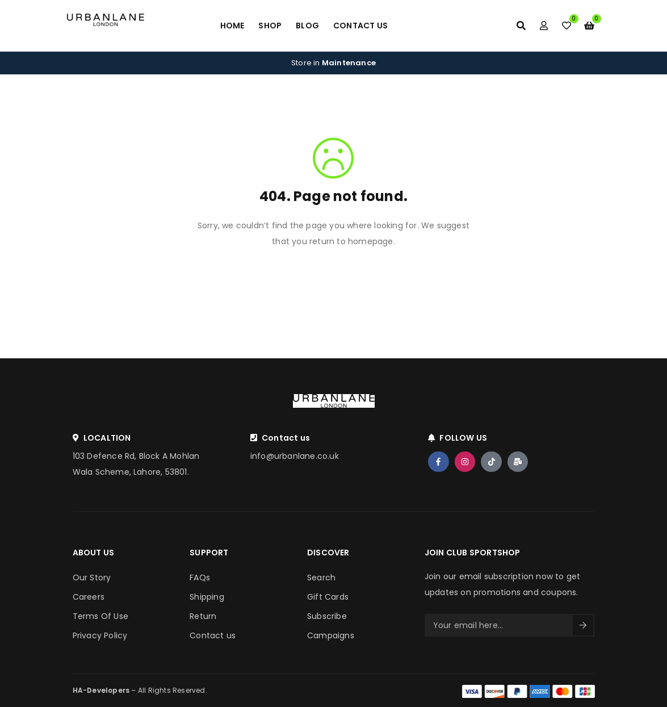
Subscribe (327, 616)
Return (203, 616)
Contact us (213, 635)
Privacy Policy (100, 635)
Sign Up (583, 625)
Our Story (92, 577)
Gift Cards (328, 597)
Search (321, 577)
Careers (88, 597)
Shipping (207, 597)
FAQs (200, 577)
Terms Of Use (100, 616)
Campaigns (330, 635)
